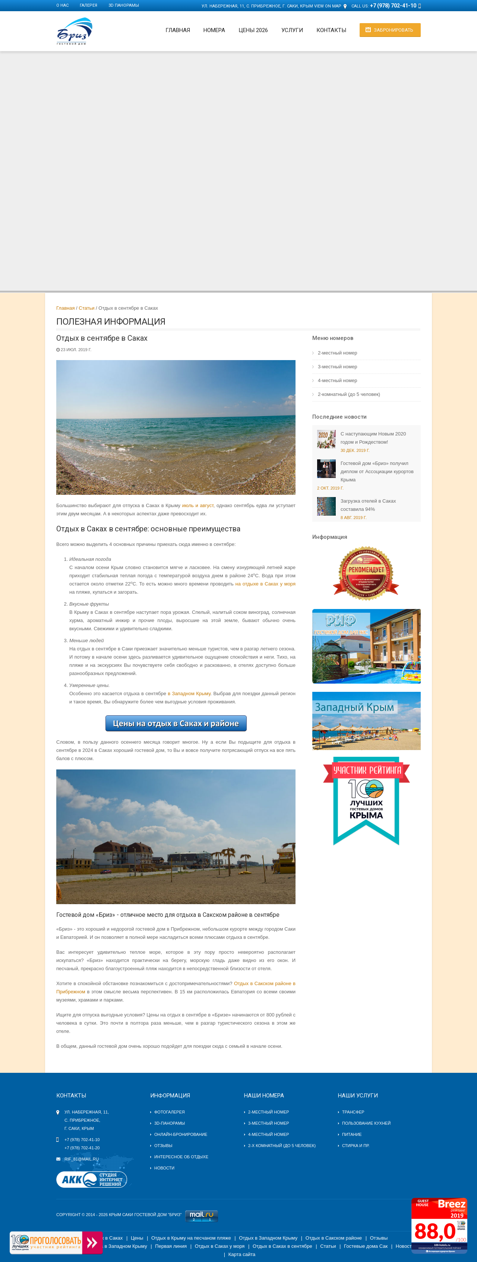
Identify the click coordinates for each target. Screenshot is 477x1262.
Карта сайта (241, 1254)
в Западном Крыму (189, 693)
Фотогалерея (169, 1112)
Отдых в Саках (106, 1238)
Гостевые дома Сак (366, 1246)
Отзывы (163, 1145)
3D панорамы (123, 5)
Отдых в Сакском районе (334, 1238)
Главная (177, 30)
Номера (214, 30)
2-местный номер (337, 353)
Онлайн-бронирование (180, 1134)
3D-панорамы (169, 1123)
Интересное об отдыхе (181, 1157)
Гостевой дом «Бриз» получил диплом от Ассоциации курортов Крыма (377, 471)
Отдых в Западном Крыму (268, 1238)
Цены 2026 (253, 30)
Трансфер (353, 1112)
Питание (352, 1134)
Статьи (86, 308)
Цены (137, 1238)
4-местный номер (337, 380)
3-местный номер (337, 366)
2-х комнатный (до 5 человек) (282, 1145)
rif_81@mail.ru (81, 1159)
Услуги (292, 30)
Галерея (88, 5)
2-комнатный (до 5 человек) (349, 394)
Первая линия (171, 1246)
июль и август (198, 505)
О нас (62, 5)
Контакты (331, 30)
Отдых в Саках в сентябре (282, 1246)
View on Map (327, 6)
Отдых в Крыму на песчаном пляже (191, 1238)
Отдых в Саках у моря (220, 1246)
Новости (164, 1168)
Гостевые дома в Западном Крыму (108, 1246)
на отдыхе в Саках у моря (266, 584)
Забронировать (393, 30)
